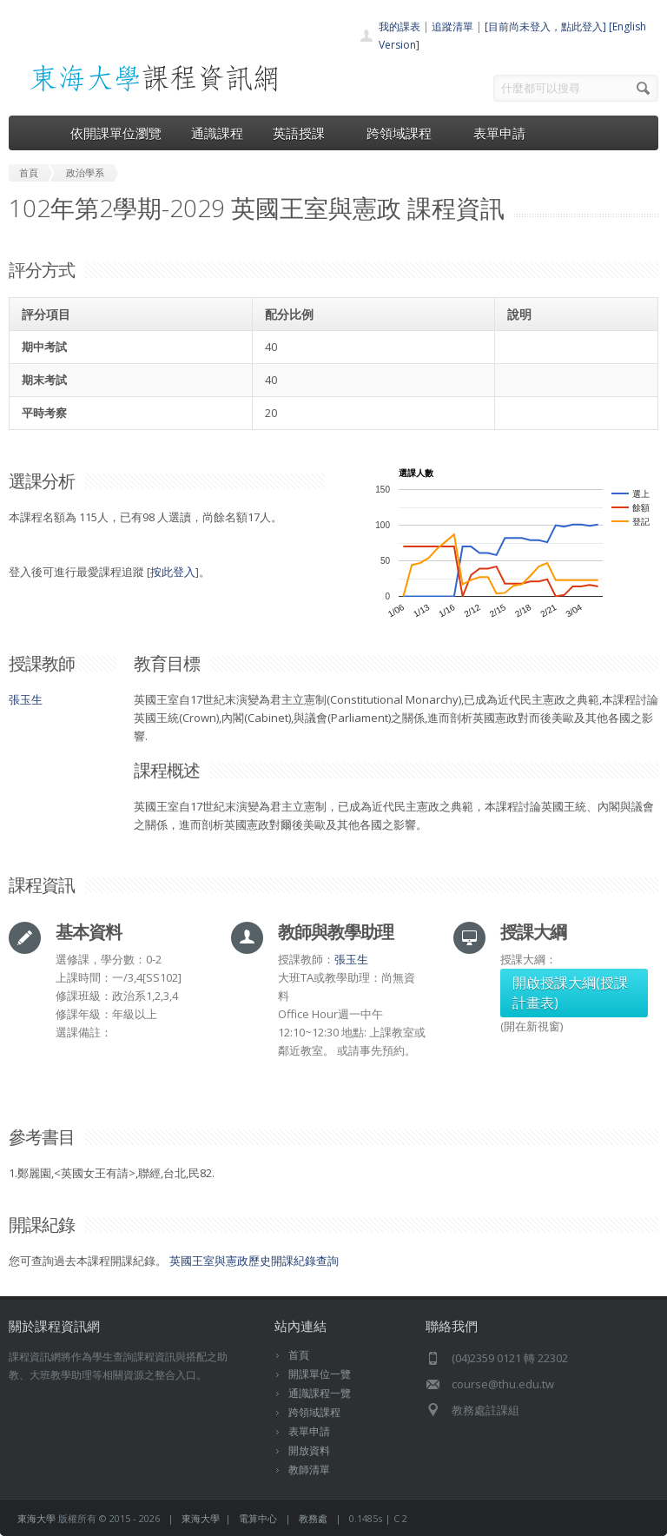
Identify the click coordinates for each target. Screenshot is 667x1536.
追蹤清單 (452, 26)
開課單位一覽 (319, 1374)
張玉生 (26, 699)
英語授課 (305, 133)
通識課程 (217, 133)
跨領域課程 (405, 133)
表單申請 (499, 133)
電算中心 (258, 1518)
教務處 (313, 1518)
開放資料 (309, 1450)
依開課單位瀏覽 (116, 133)
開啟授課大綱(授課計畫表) (570, 992)
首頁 (298, 1354)
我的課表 (399, 26)
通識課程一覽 (319, 1393)
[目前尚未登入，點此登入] (545, 26)
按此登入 (172, 571)
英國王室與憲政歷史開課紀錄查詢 (254, 1260)
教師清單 (309, 1469)
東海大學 (36, 1518)
